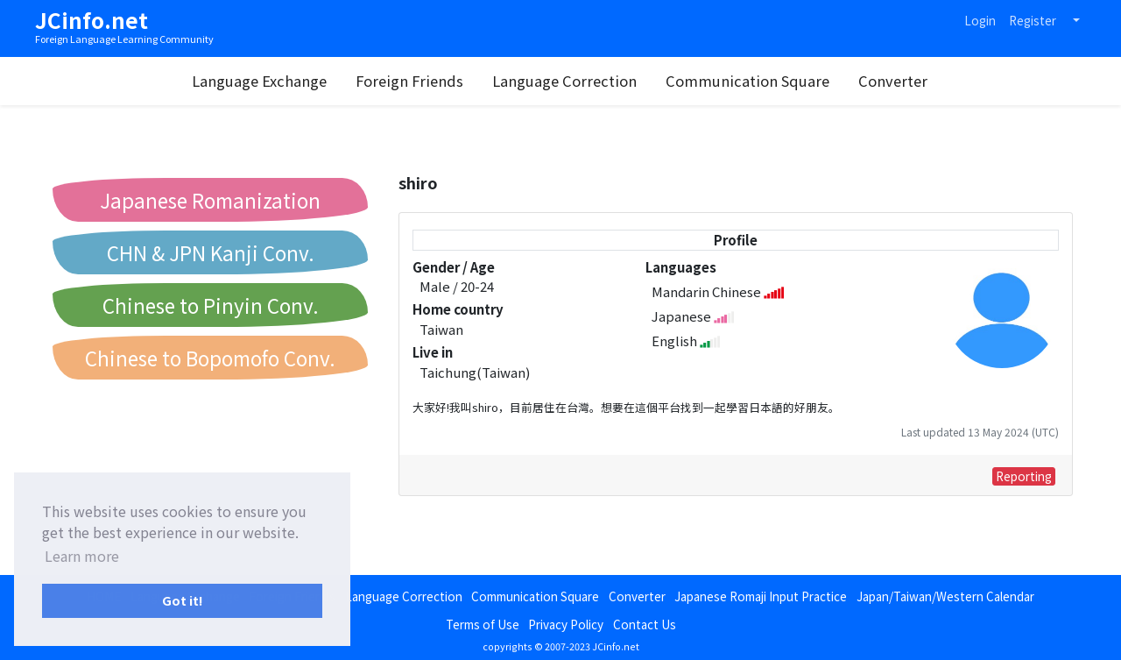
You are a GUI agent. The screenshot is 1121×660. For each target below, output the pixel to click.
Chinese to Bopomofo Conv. (210, 358)
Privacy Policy (565, 624)
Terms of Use (482, 624)
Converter (892, 80)
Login (980, 20)
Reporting (1024, 476)
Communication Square (747, 80)
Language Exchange (259, 80)
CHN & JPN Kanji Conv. (210, 252)
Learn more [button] (82, 555)
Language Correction (564, 80)
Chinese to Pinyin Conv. (210, 305)
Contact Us (644, 624)
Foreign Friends (409, 80)
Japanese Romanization (210, 200)
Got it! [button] (182, 600)
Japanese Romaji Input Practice (760, 596)
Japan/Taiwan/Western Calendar (945, 596)
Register (1032, 20)
